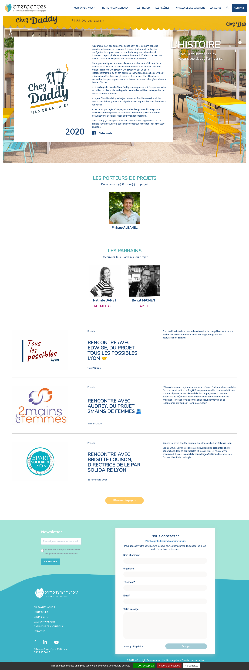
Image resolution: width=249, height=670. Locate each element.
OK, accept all (144, 665)
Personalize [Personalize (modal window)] (191, 665)
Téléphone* (165, 588)
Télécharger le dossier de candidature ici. (165, 544)
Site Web (105, 133)
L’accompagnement (44, 621)
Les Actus (215, 8)
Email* (165, 602)
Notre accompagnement (117, 8)
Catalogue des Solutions (190, 8)
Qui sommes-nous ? (86, 8)
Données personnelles (193, 660)
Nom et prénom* (165, 561)
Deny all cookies (169, 665)
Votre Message (165, 627)
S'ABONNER (50, 561)
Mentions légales (170, 660)
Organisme (165, 575)
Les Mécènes (163, 8)
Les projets (144, 8)
